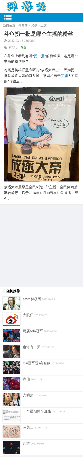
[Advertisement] (41, 246)
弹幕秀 (23, 25)
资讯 (34, 25)
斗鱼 (23, 47)
